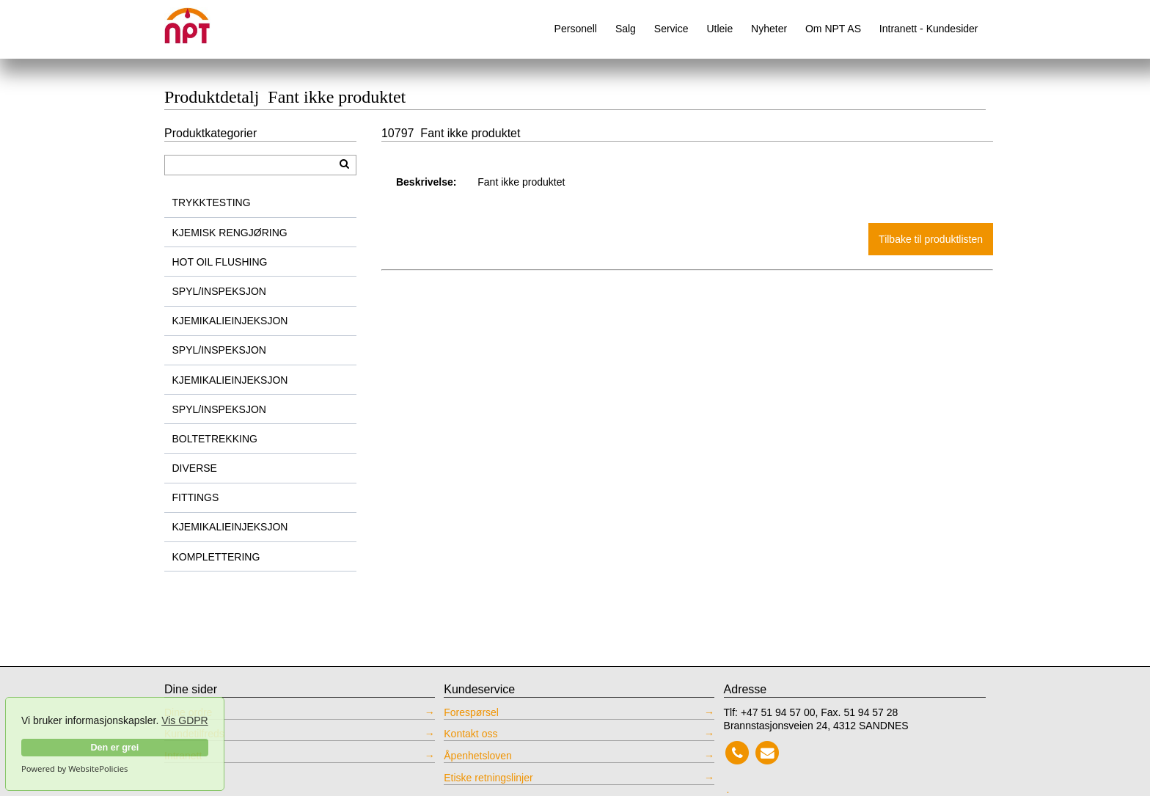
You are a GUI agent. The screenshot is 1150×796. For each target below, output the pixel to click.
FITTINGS (195, 497)
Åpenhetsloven (478, 756)
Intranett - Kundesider (928, 28)
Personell (575, 28)
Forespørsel (471, 712)
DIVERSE (194, 468)
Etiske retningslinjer (488, 778)
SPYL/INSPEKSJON (219, 291)
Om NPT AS (833, 28)
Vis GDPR (184, 720)
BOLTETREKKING (214, 439)
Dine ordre (188, 712)
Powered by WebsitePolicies (74, 769)
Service (671, 28)
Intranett (183, 756)
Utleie (719, 28)
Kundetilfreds (194, 734)
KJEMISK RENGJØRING (230, 232)
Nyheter (769, 28)
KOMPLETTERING (216, 557)
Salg (625, 28)
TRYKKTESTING (211, 202)
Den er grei (114, 747)
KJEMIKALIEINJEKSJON (230, 320)
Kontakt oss (470, 734)
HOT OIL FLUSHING (220, 262)
